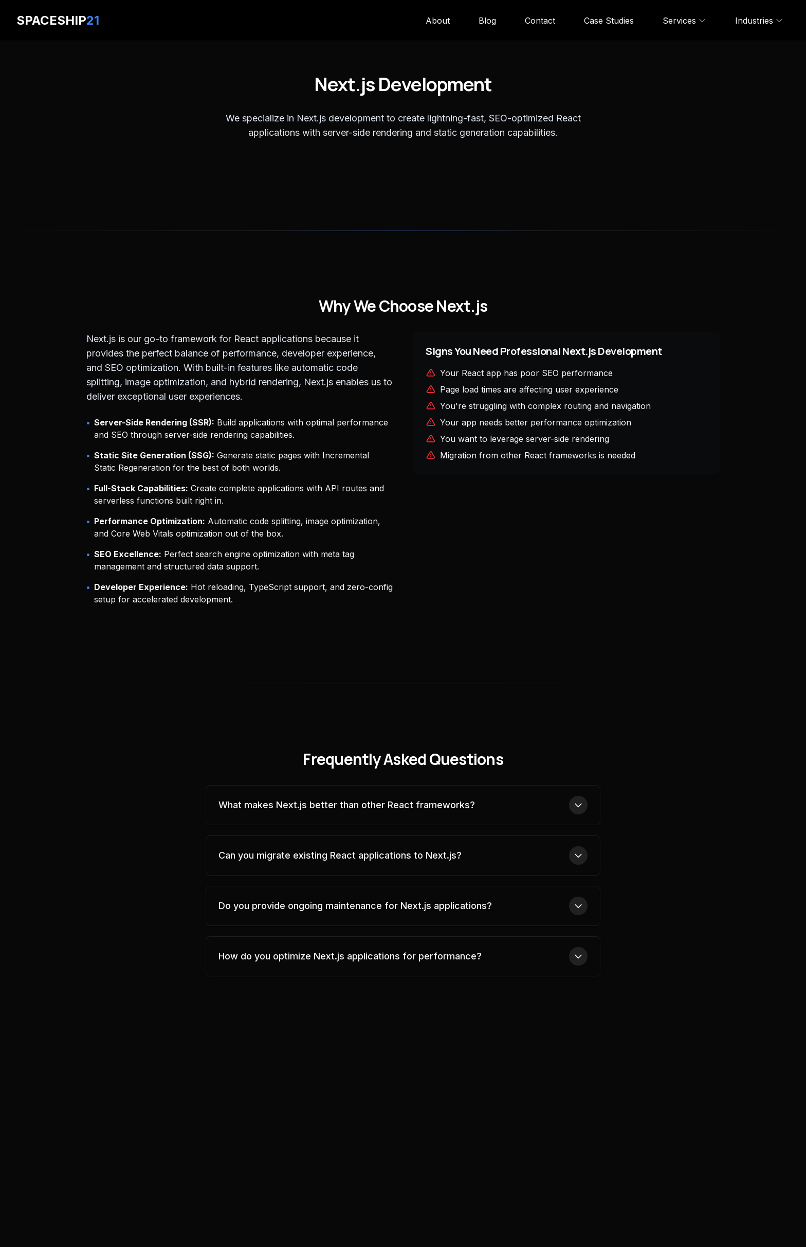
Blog (487, 20)
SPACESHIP (57, 20)
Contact (540, 20)
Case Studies (609, 20)
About (438, 20)
